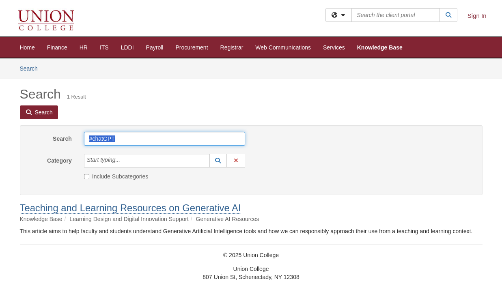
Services (334, 47)
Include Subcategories (116, 176)
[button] (218, 160)
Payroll (155, 47)
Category (59, 160)
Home (27, 47)
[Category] (124, 160)
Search (32, 68)
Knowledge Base (380, 47)
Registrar (231, 47)
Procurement (191, 47)
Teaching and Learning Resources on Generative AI (130, 207)
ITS (104, 47)
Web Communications (283, 47)
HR (84, 47)
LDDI (127, 47)
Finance (57, 47)
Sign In (477, 15)
